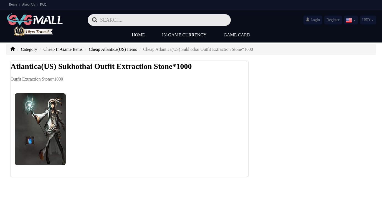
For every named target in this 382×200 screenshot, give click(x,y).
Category (29, 49)
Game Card (237, 34)
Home (13, 4)
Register (333, 20)
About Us (28, 4)
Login (313, 20)
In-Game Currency (184, 34)
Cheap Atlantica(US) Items (113, 49)
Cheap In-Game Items (62, 49)
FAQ (43, 4)
